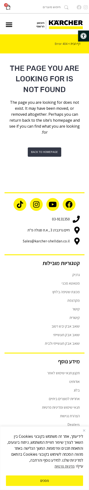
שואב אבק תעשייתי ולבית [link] (62, 343)
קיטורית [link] (75, 317)
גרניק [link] (76, 274)
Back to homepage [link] (44, 152)
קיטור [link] (76, 309)
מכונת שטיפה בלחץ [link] (66, 291)
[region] (44, 458)
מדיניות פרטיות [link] (65, 466)
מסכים (44, 480)
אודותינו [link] (74, 381)
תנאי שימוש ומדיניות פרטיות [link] (61, 407)
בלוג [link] (77, 390)
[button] (9, 25)
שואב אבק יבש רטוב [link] (66, 326)
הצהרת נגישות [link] (70, 415)
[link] (83, 36)
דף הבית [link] (75, 43)
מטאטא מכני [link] (71, 283)
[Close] (84, 430)
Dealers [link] (73, 424)
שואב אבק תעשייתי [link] (66, 334)
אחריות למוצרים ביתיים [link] (64, 398)
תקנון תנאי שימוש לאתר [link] (63, 372)
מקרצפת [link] (73, 300)
